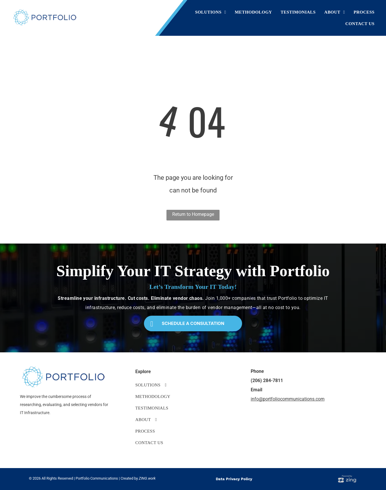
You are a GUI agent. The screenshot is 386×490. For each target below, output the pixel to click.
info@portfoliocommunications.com (288, 399)
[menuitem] (211, 12)
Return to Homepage (193, 214)
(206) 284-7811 (267, 380)
